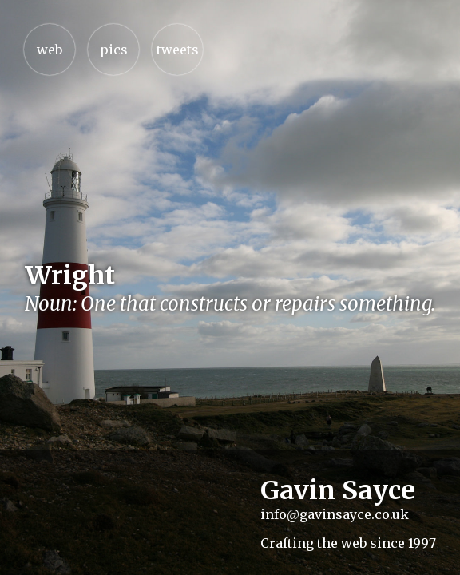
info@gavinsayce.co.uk (334, 514)
